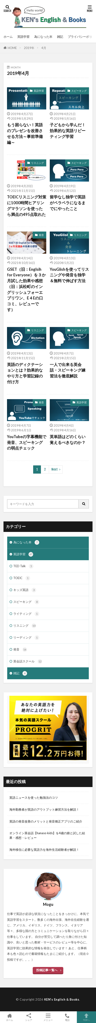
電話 (67, 1017)
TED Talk (23, 566)
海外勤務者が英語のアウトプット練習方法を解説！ (44, 809)
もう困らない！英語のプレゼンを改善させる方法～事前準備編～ (25, 133)
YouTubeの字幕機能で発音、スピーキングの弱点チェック (26, 442)
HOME (12, 48)
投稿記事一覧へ (46, 970)
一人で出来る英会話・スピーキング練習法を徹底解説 (67, 370)
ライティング (26, 614)
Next (54, 469)
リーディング (26, 637)
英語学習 (23, 37)
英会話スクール (27, 661)
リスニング (37, 162)
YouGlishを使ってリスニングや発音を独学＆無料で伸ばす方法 (69, 275)
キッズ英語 (24, 590)
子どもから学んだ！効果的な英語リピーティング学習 (67, 131)
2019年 (29, 48)
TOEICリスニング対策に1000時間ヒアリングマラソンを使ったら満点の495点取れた (26, 206)
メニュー (47, 1017)
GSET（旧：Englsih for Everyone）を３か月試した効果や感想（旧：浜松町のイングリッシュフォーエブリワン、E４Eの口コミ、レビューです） (26, 289)
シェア (28, 1017)
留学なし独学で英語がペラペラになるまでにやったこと (67, 203)
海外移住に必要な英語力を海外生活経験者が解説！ (44, 849)
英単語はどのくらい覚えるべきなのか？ (67, 439)
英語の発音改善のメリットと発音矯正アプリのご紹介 (45, 821)
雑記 (60, 37)
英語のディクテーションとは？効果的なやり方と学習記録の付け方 (25, 373)
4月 (43, 48)
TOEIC (21, 578)
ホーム (8, 37)
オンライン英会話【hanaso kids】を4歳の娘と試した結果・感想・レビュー (47, 835)
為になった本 (43, 37)
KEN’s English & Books (61, 999)
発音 (41, 234)
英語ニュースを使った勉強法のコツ (33, 797)
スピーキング (79, 90)
